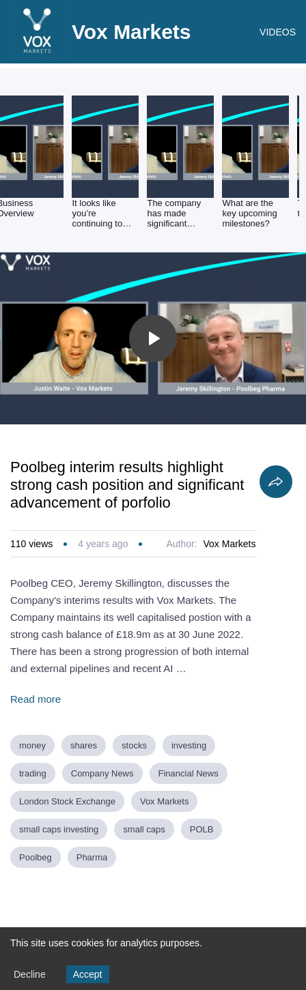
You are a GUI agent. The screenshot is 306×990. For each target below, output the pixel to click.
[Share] (276, 481)
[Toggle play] (153, 338)
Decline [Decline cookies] (30, 974)
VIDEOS (278, 32)
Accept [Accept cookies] (87, 974)
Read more (35, 699)
